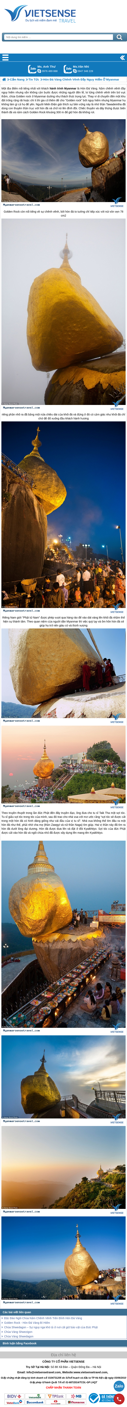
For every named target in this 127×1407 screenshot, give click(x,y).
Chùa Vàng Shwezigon (18, 1331)
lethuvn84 (39, 71)
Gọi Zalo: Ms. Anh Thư (32, 69)
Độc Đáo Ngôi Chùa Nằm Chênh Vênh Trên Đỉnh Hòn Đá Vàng (43, 1318)
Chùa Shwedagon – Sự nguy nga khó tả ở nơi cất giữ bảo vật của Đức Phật (51, 1327)
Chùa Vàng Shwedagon (18, 1336)
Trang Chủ (50, 13)
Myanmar (72, 621)
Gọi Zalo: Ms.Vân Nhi (68, 69)
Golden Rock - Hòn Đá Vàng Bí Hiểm (27, 1322)
